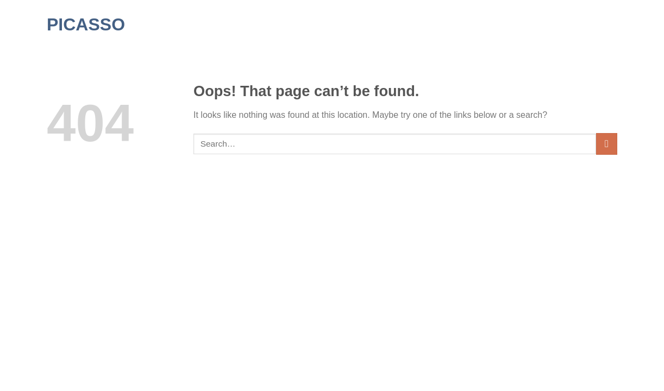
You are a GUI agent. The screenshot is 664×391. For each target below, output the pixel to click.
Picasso (86, 24)
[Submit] (606, 143)
